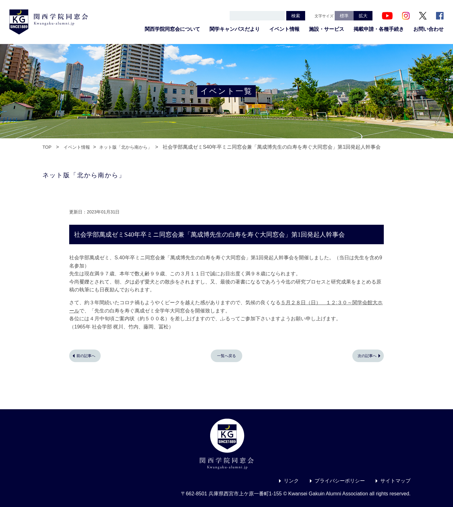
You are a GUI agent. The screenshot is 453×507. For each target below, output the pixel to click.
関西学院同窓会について (172, 29)
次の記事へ (367, 356)
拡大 (363, 15)
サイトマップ (395, 480)
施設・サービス (326, 29)
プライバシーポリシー (340, 480)
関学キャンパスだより (235, 29)
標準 (344, 15)
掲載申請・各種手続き (379, 29)
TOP (47, 147)
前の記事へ (85, 356)
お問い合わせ (428, 29)
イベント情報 (284, 29)
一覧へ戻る (226, 356)
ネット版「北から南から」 (125, 147)
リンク (291, 480)
